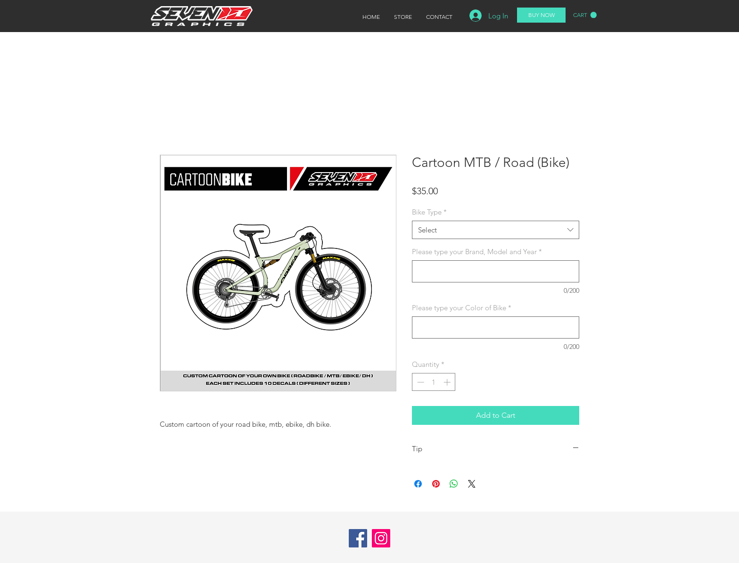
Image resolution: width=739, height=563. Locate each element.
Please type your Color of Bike (461, 307)
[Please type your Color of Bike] (495, 327)
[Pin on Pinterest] (436, 483)
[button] (585, 15)
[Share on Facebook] (418, 483)
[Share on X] (471, 483)
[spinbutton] (434, 382)
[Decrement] (419, 382)
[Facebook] (358, 538)
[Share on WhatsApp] (454, 483)
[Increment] (448, 382)
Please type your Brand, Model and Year (477, 251)
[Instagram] (381, 538)
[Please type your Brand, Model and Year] (495, 271)
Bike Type (429, 211)
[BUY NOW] (541, 15)
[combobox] (495, 230)
